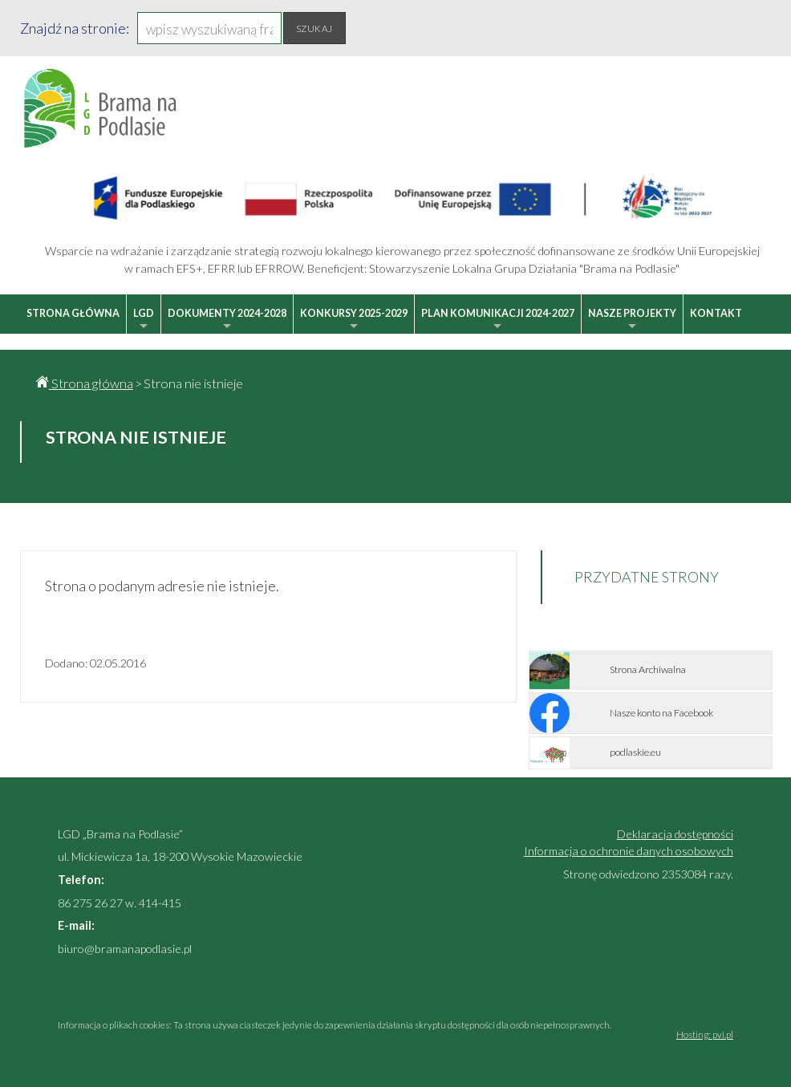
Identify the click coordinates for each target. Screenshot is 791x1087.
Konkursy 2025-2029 (354, 320)
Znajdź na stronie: (74, 28)
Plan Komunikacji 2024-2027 (497, 320)
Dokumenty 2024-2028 (227, 320)
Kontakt (716, 313)
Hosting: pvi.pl (704, 1034)
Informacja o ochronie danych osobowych (628, 851)
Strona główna (73, 313)
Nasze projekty (632, 320)
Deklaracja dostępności (675, 834)
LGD (143, 320)
